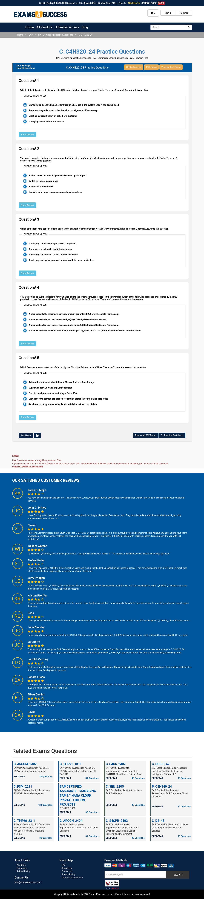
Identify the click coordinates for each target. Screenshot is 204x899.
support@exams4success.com (27, 466)
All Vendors (44, 27)
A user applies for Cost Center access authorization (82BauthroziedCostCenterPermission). (74, 325)
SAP (31, 35)
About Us (21, 865)
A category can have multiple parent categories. (52, 243)
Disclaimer (67, 868)
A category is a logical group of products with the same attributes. (61, 260)
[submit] (189, 27)
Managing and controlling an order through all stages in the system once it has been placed (74, 105)
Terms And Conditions (72, 877)
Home (29, 27)
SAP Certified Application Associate (55, 35)
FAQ (64, 865)
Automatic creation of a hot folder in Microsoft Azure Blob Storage (61, 382)
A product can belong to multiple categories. (50, 249)
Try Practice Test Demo (172, 435)
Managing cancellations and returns (46, 121)
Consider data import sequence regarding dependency (55, 192)
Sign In (168, 13)
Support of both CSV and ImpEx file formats (50, 387)
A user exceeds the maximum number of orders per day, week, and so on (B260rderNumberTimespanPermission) (85, 330)
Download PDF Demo (145, 435)
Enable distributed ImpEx (41, 186)
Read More (26, 435)
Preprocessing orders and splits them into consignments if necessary (63, 110)
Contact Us (67, 871)
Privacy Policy (68, 874)
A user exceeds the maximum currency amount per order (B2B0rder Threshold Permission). (74, 314)
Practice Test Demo (171, 67)
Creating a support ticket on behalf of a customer (53, 116)
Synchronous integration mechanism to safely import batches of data (62, 404)
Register (184, 13)
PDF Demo (151, 67)
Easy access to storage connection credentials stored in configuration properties (68, 399)
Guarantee (22, 868)
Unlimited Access (67, 27)
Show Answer (27, 134)
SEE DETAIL (19, 776)
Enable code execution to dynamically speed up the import (57, 175)
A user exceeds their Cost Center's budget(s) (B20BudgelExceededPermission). (68, 319)
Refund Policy (23, 871)
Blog (85, 27)
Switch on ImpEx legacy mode (43, 181)
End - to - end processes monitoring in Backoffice (53, 393)
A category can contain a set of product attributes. (53, 254)
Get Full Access (133, 67)
